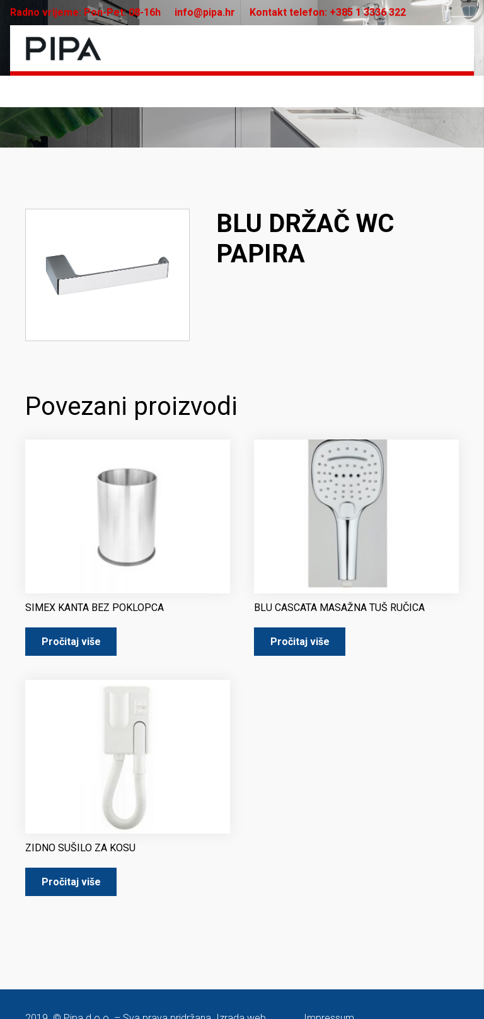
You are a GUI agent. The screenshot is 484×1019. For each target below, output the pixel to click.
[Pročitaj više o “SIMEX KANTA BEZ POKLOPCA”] (71, 641)
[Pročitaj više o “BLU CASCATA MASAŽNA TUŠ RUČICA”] (299, 641)
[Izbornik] (449, 48)
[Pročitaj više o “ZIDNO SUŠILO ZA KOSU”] (71, 882)
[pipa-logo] (63, 48)
